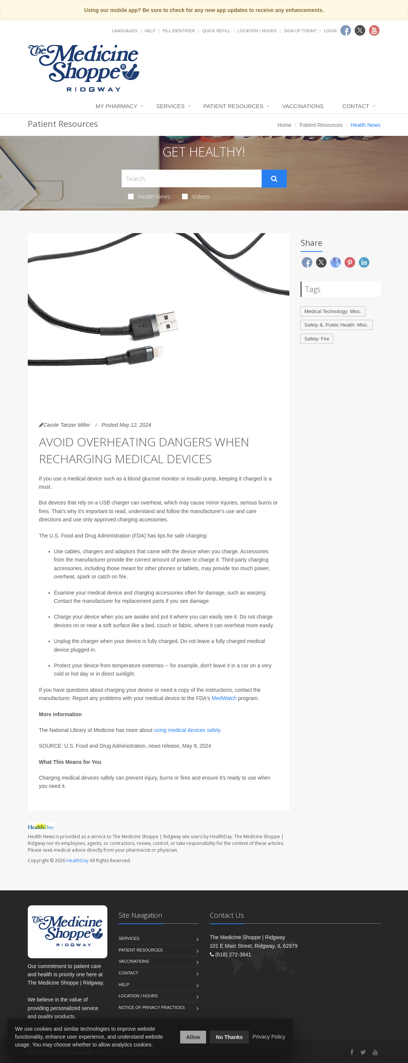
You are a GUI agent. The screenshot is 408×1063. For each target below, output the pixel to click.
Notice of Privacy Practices (152, 1007)
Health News (149, 196)
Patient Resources (233, 106)
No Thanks (229, 1037)
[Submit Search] (274, 179)
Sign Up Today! (300, 31)
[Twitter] (363, 1052)
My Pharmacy (116, 106)
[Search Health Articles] (192, 178)
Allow (193, 1037)
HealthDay (77, 860)
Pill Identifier (179, 31)
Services (170, 106)
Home (284, 125)
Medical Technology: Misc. (332, 311)
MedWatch (224, 698)
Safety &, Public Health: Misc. (336, 325)
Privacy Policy (269, 1037)
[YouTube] (375, 1052)
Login (330, 31)
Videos (196, 196)
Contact (355, 106)
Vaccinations (303, 106)
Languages (124, 31)
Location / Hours (257, 31)
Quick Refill (216, 31)
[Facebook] (352, 1052)
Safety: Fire (316, 339)
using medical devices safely (187, 730)
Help (150, 31)
